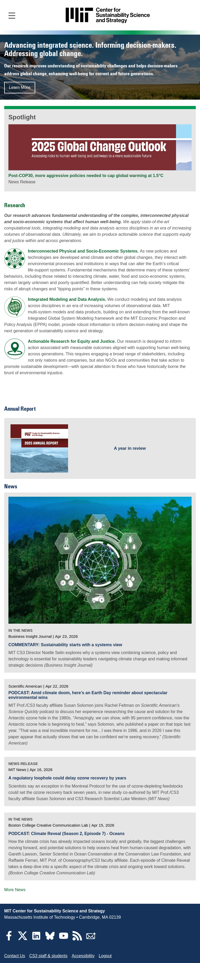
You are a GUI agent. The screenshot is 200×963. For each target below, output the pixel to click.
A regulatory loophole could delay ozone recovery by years (67, 778)
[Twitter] (22, 939)
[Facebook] (9, 939)
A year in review (130, 448)
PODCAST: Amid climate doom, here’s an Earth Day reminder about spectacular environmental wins (87, 695)
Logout (105, 956)
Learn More (19, 87)
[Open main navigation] (11, 15)
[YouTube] (63, 939)
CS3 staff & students (48, 956)
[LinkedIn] (36, 939)
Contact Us (14, 956)
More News (14, 889)
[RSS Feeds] (77, 939)
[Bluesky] (50, 939)
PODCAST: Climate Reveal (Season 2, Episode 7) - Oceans (66, 833)
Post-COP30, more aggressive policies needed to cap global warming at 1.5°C (85, 175)
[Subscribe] (91, 939)
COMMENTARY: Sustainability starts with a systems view (65, 645)
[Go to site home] (108, 15)
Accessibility (83, 956)
